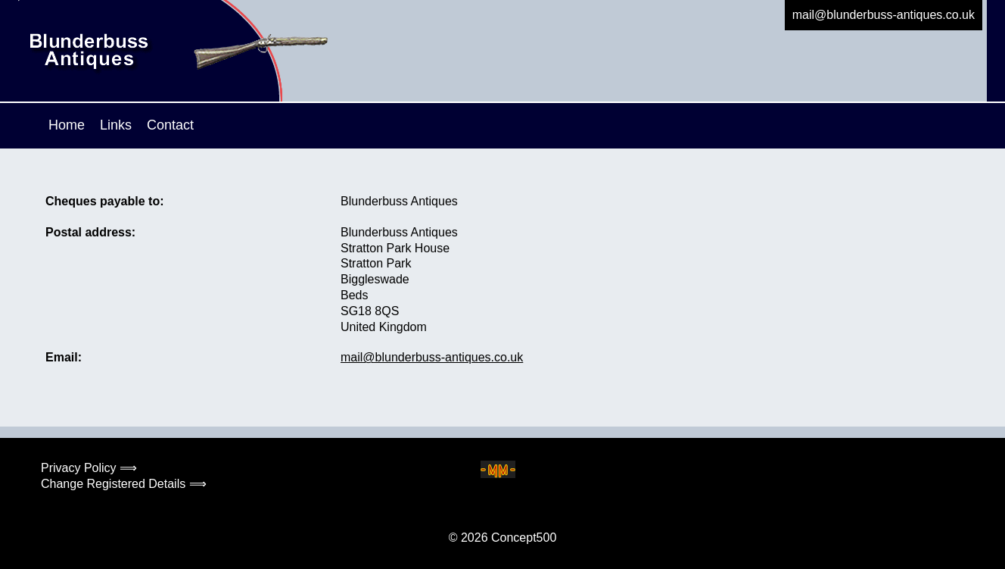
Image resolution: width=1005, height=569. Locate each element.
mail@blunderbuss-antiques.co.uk (883, 14)
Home (66, 125)
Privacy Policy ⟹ (89, 467)
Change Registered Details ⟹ (124, 483)
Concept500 (523, 537)
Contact (170, 125)
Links (116, 125)
